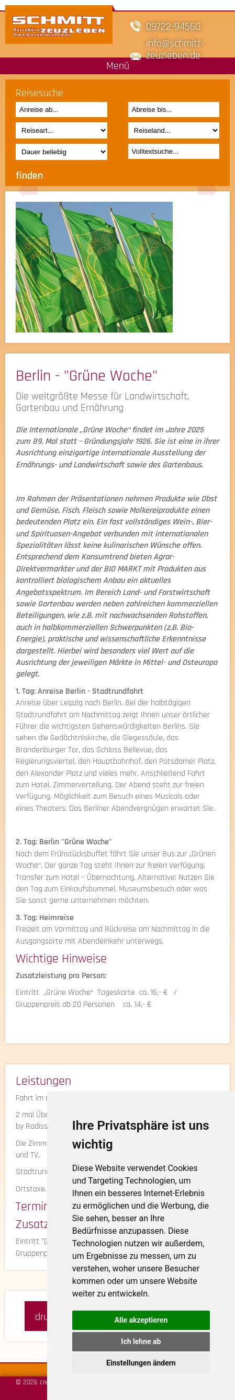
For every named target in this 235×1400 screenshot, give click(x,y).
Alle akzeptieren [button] (141, 1320)
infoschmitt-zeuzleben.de (175, 49)
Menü (117, 66)
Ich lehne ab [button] (141, 1341)
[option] (117, 267)
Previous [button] (28, 190)
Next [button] (207, 190)
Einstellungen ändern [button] (141, 1363)
